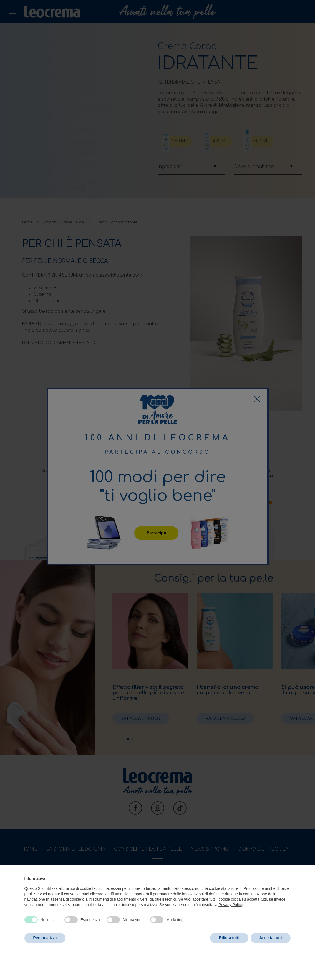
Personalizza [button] (45, 938)
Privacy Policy (230, 905)
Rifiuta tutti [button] (229, 938)
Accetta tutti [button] (270, 938)
